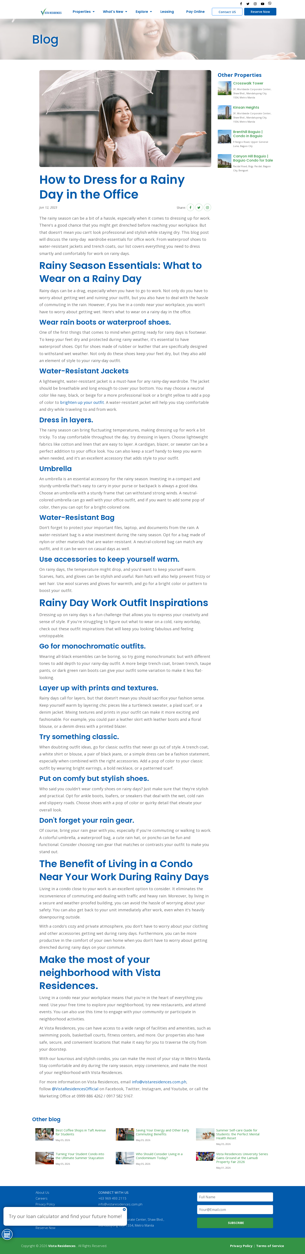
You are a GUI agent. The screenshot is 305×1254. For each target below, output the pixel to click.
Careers (42, 1198)
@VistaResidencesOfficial (74, 1088)
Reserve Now (260, 12)
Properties (82, 11)
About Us (42, 1192)
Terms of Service (270, 1246)
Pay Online (195, 11)
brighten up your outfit (82, 402)
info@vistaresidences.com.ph (159, 1081)
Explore (142, 11)
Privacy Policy (45, 1204)
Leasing (167, 11)
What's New (113, 11)
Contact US (227, 12)
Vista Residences (62, 1246)
